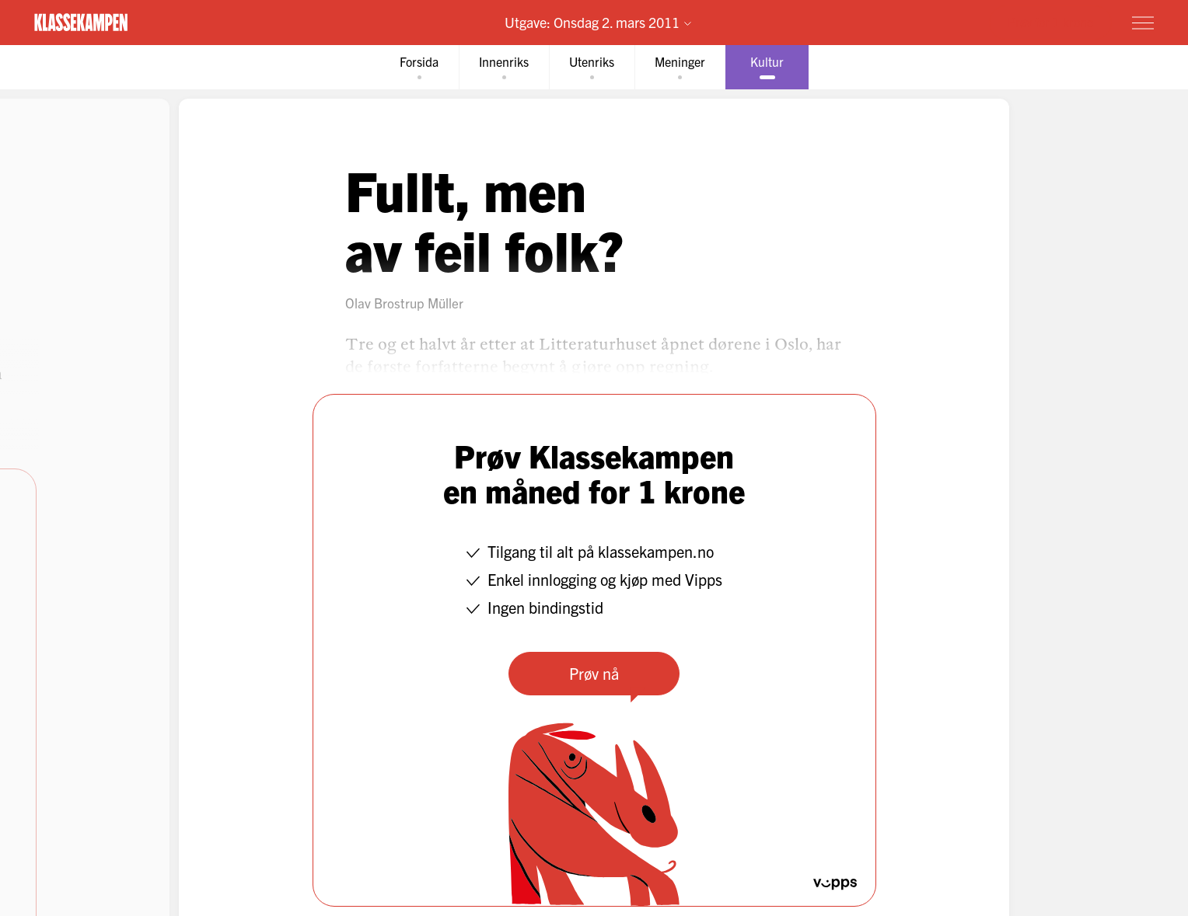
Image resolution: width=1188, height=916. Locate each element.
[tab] (419, 67)
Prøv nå (594, 673)
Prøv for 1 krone (1050, 22)
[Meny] (1143, 22)
